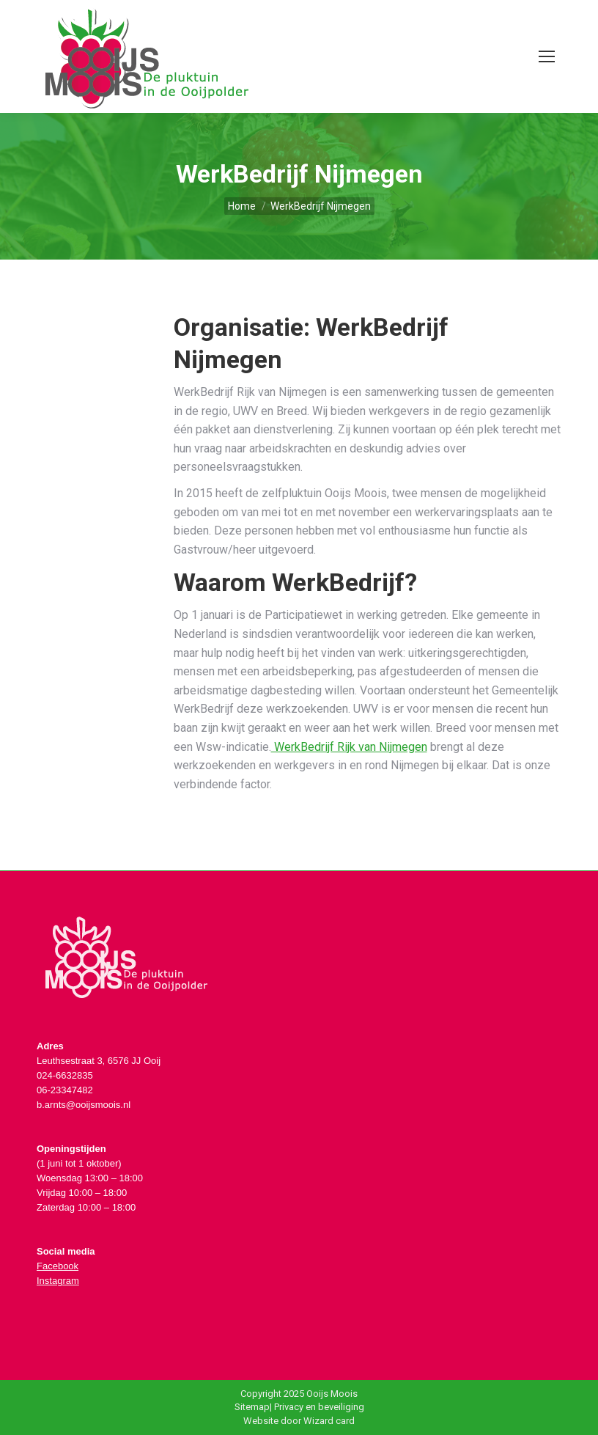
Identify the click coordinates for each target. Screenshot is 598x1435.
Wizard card (329, 1420)
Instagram (58, 1280)
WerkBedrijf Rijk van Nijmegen (349, 747)
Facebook (57, 1265)
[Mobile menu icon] (546, 56)
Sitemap (252, 1406)
